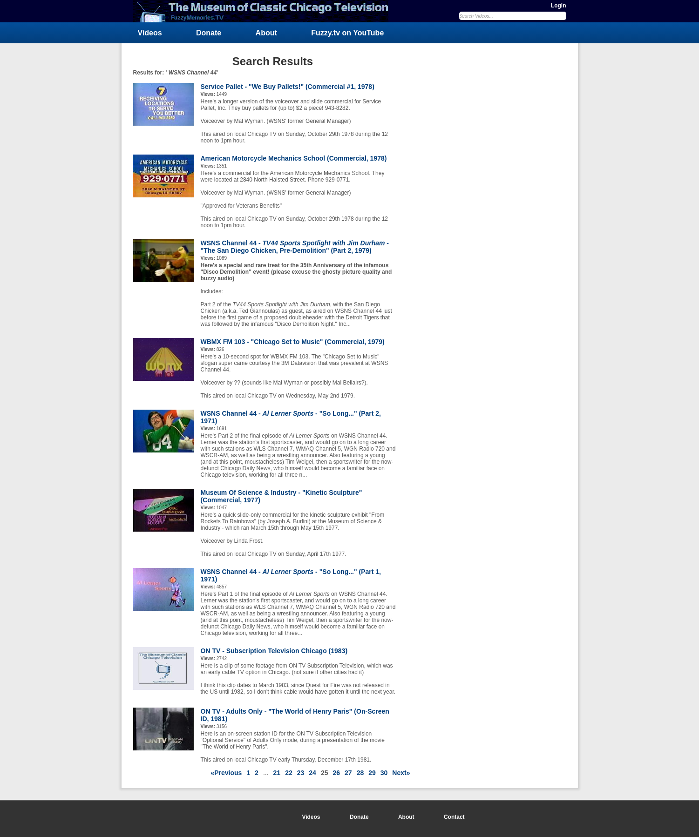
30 (384, 772)
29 (372, 772)
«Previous (226, 772)
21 (277, 772)
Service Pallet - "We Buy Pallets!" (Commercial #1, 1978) (287, 86)
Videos (150, 33)
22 (288, 772)
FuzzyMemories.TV (264, 11)
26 (336, 772)
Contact (454, 817)
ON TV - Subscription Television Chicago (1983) (274, 651)
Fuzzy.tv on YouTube (347, 33)
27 (348, 772)
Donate (208, 33)
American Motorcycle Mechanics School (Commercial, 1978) (294, 158)
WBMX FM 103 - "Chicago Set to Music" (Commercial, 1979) (293, 341)
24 (312, 772)
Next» (401, 772)
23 (301, 772)
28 (360, 772)
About (266, 33)
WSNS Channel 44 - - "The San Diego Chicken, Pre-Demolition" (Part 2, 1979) (295, 246)
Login (558, 5)
